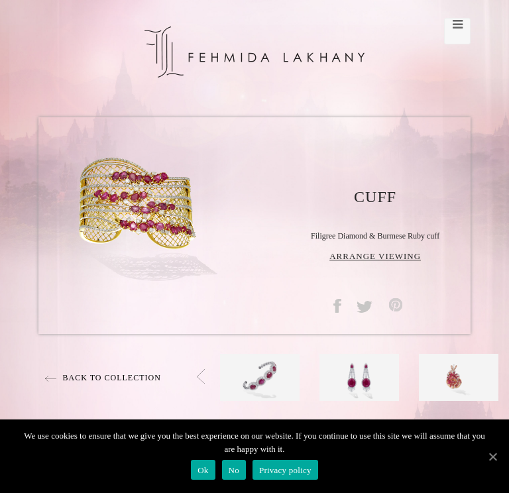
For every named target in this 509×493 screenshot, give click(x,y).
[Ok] (492, 456)
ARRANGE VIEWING (375, 256)
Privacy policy (285, 470)
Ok (203, 470)
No (234, 470)
